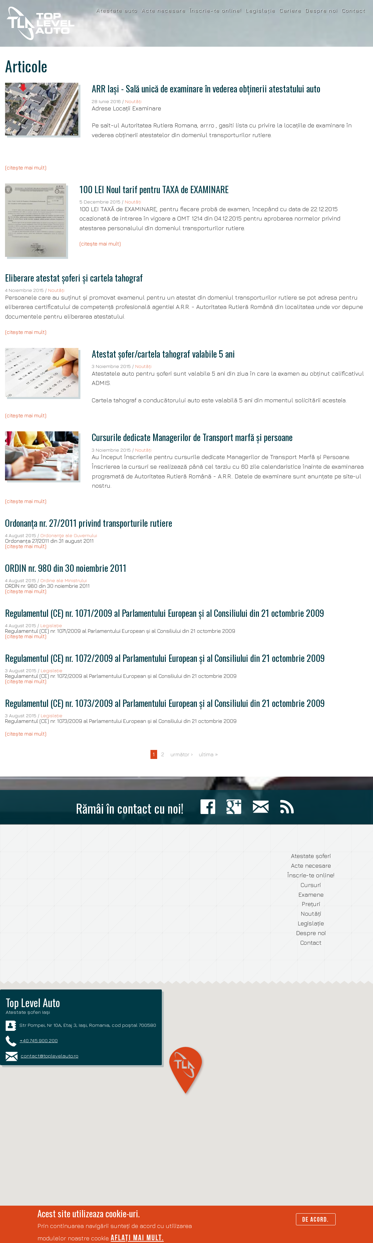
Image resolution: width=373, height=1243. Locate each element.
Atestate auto (116, 10)
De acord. (315, 1219)
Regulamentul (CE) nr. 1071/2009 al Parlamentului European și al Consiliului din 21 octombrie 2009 (164, 612)
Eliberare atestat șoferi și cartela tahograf (74, 277)
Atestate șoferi (311, 855)
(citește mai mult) (25, 167)
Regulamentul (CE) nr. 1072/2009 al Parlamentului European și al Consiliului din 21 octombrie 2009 (165, 658)
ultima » (208, 754)
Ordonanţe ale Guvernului (68, 535)
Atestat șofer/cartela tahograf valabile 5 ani (163, 353)
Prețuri (311, 903)
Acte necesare (163, 10)
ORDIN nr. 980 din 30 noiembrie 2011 (65, 567)
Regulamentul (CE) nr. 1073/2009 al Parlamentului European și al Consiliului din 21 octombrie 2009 (165, 703)
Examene (311, 894)
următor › (181, 754)
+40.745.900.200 (39, 1040)
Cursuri (311, 884)
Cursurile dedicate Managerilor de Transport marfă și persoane (192, 437)
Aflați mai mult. (137, 1237)
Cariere (290, 10)
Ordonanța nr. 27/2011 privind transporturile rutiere (88, 522)
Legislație (260, 10)
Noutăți (133, 101)
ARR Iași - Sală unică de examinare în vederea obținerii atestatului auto (206, 88)
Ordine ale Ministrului (63, 580)
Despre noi (321, 10)
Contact (353, 10)
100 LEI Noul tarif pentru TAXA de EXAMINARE (154, 189)
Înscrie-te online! (216, 10)
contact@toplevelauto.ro (49, 1056)
